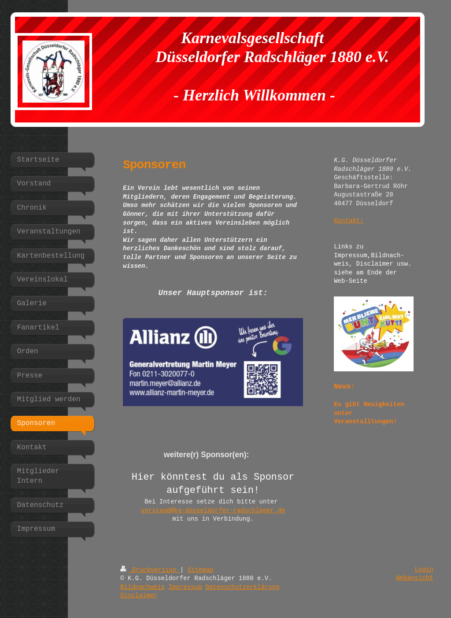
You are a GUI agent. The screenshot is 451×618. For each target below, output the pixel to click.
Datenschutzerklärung (242, 587)
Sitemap (201, 570)
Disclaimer (138, 595)
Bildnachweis (142, 587)
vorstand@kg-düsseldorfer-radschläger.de (213, 510)
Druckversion (150, 570)
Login (424, 569)
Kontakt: (348, 220)
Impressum (185, 587)
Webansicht (414, 577)
